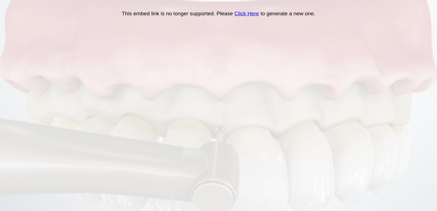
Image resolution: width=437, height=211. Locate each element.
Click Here (246, 13)
